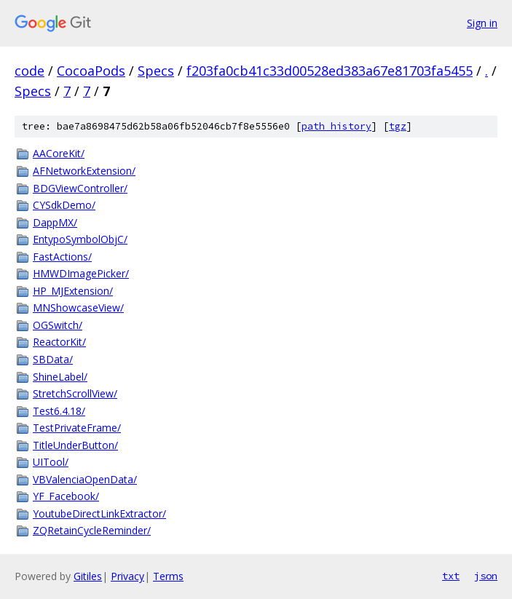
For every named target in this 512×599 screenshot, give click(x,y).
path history (336, 126)
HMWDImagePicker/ (81, 273)
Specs (156, 70)
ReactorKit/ (59, 342)
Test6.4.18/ (59, 411)
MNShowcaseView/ (78, 307)
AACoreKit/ (58, 153)
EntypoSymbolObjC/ (80, 239)
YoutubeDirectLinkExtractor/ (99, 513)
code (29, 70)
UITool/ (50, 462)
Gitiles (88, 576)
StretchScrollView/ (75, 393)
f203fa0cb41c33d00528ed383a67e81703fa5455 (329, 70)
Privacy (127, 576)
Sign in (482, 23)
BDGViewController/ (80, 188)
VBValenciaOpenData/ (85, 479)
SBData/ (53, 359)
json (485, 575)
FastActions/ (62, 256)
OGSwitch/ (57, 325)
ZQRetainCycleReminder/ (92, 530)
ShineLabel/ (60, 377)
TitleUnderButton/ (75, 445)
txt (451, 575)
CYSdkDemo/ (64, 205)
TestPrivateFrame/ (77, 428)
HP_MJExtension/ (73, 291)
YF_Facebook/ (66, 496)
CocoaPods (91, 70)
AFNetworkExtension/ (84, 171)
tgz (397, 126)
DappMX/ (55, 222)
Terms (168, 576)
